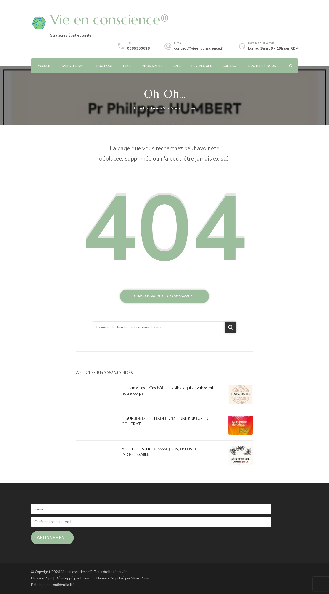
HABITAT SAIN (72, 66)
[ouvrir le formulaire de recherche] (291, 66)
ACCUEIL (44, 66)
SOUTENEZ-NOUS (262, 66)
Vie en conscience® (109, 19)
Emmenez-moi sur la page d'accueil (164, 296)
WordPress (140, 578)
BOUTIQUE (104, 66)
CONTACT (230, 66)
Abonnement (52, 537)
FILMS (127, 66)
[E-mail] (151, 509)
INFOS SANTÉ (152, 66)
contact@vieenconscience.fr (199, 48)
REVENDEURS (201, 66)
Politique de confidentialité (52, 584)
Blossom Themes (94, 578)
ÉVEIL (177, 66)
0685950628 (138, 48)
